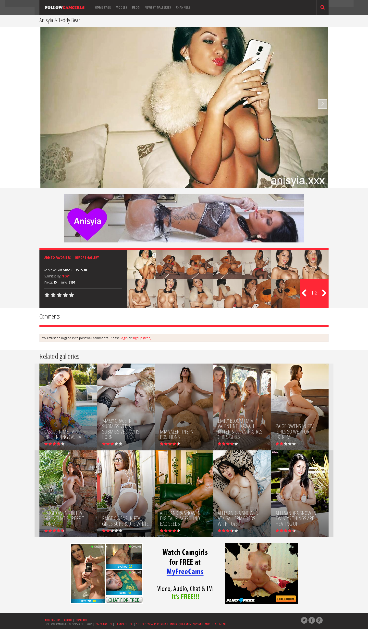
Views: (64, 282)
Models (121, 7)
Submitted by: (52, 276)
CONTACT (81, 620)
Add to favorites (57, 257)
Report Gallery (87, 257)
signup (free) (141, 338)
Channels (183, 7)
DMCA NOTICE (104, 624)
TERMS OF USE (124, 624)
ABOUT (68, 620)
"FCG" (65, 276)
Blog (136, 7)
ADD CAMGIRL (53, 620)
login (124, 338)
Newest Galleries (158, 7)
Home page (103, 7)
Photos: (48, 282)
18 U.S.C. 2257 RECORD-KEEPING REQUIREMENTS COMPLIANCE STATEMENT (181, 624)
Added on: (50, 270)
